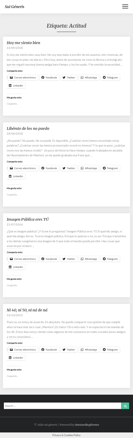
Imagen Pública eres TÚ (28, 219)
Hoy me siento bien (23, 42)
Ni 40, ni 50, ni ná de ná (27, 310)
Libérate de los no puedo (28, 128)
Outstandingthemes (87, 424)
